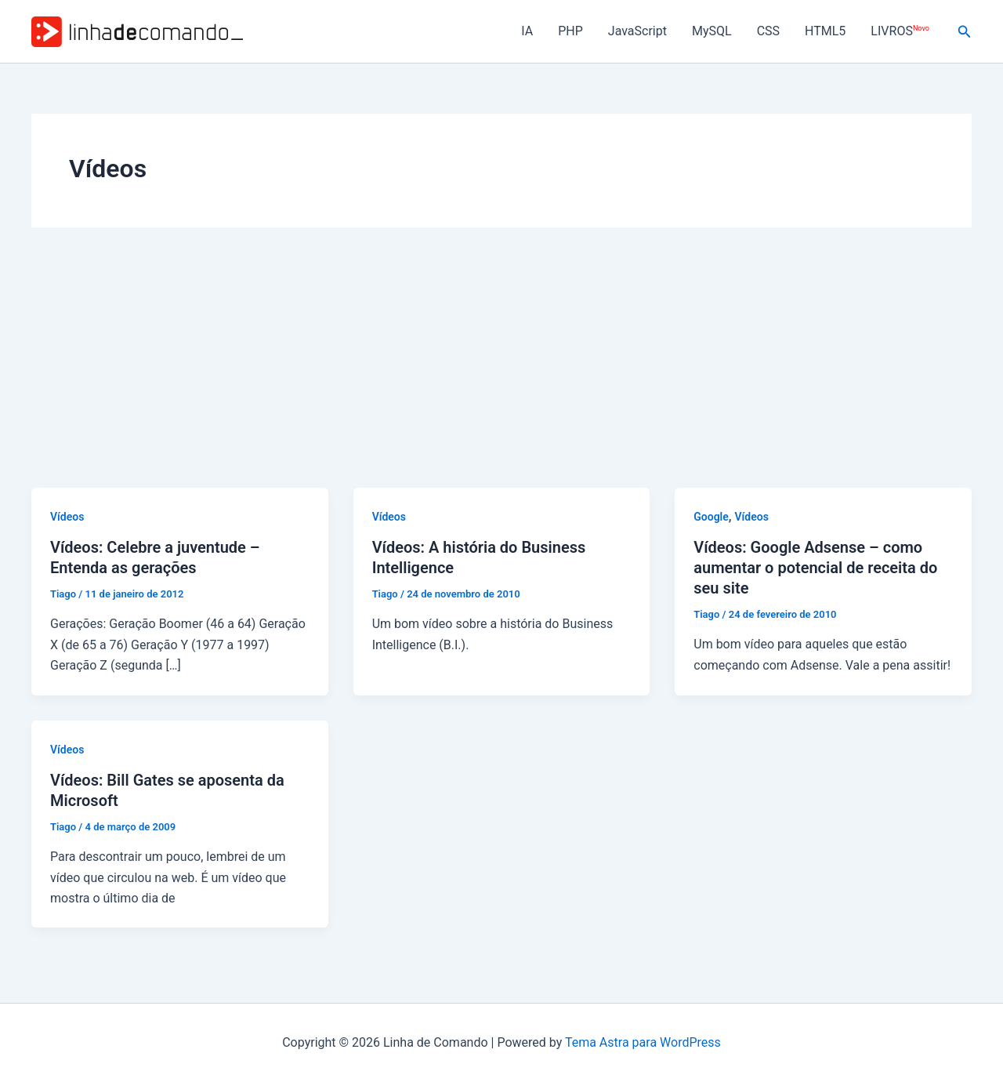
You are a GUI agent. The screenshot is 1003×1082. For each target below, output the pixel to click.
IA (527, 31)
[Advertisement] (501, 370)
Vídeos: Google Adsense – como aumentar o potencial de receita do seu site (815, 567)
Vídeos (67, 516)
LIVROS (900, 31)
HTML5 (825, 31)
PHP (570, 31)
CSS (768, 31)
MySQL (712, 31)
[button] (965, 32)
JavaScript (637, 31)
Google (711, 516)
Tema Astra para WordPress (643, 1042)
